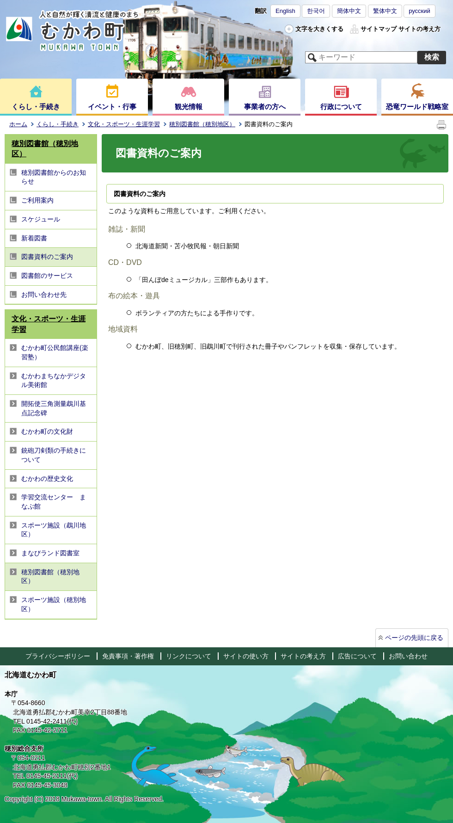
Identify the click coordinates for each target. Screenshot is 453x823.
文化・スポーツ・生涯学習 (124, 124)
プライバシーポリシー (57, 656)
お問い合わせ (408, 656)
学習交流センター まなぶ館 (53, 501)
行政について (341, 107)
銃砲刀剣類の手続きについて (53, 455)
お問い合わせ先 (44, 294)
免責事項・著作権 (128, 656)
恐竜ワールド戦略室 (417, 107)
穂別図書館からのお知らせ (53, 177)
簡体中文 (349, 10)
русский (419, 10)
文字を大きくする (319, 28)
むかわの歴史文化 (47, 478)
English (285, 10)
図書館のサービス (47, 275)
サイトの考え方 (419, 28)
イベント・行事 (112, 107)
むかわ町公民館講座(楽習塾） (54, 352)
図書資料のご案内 (47, 256)
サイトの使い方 (246, 656)
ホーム (18, 124)
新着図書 (34, 238)
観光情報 (188, 107)
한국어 (316, 10)
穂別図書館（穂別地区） (202, 124)
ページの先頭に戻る (414, 637)
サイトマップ (379, 28)
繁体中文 (385, 10)
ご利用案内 (37, 200)
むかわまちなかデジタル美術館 (53, 380)
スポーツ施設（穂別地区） (53, 604)
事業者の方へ (265, 107)
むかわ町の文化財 (47, 431)
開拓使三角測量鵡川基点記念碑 (53, 408)
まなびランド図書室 (50, 553)
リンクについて (188, 656)
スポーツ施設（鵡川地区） (53, 530)
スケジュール (40, 219)
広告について (357, 656)
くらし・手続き (36, 107)
